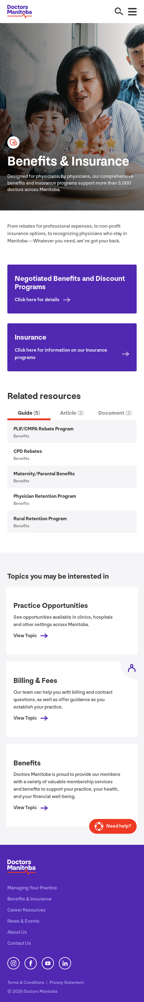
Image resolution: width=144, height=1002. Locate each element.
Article (72, 413)
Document (115, 413)
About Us (17, 932)
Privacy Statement (67, 982)
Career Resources (26, 910)
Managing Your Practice (32, 888)
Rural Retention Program (40, 519)
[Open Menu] (132, 11)
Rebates (27, 451)
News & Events (23, 921)
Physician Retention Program (44, 496)
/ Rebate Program (43, 429)
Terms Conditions (26, 982)
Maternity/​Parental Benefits (44, 474)
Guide (29, 413)
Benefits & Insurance (29, 899)
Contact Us (19, 943)
